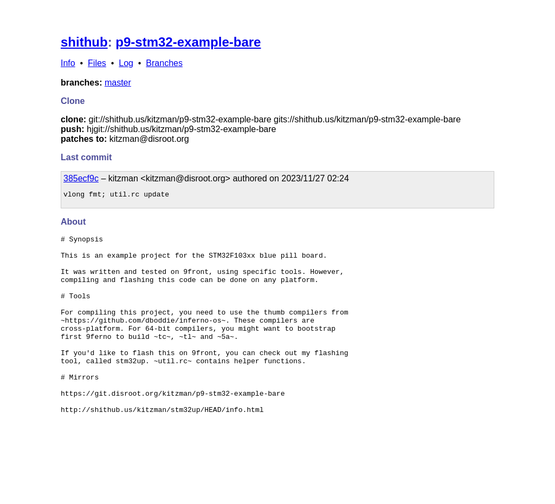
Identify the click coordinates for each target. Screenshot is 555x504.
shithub (84, 42)
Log (126, 63)
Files (97, 63)
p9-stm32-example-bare (188, 42)
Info (68, 63)
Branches (164, 63)
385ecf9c (81, 178)
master (118, 82)
